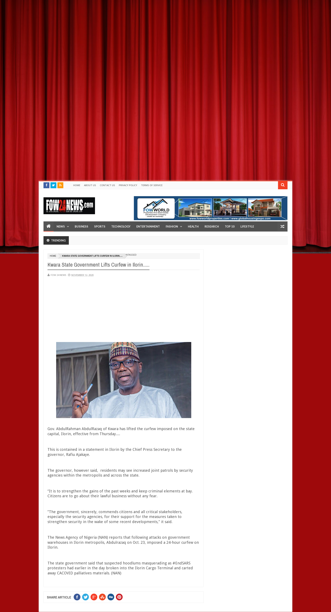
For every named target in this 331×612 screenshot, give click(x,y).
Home (76, 185)
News (61, 226)
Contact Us (107, 185)
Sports (99, 226)
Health (193, 226)
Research (212, 226)
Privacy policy (128, 185)
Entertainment (148, 226)
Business (81, 226)
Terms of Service (152, 185)
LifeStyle (247, 226)
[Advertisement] (126, 29)
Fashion (172, 226)
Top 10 (230, 226)
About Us (90, 185)
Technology (120, 226)
